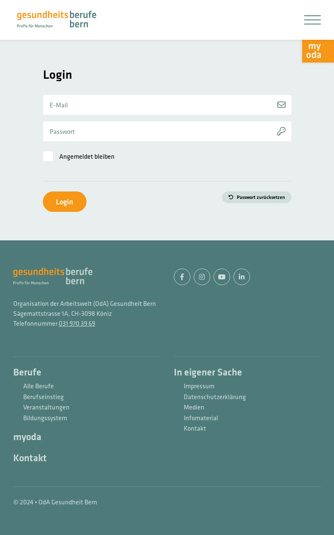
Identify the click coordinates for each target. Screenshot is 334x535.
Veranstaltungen (46, 407)
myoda (27, 437)
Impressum (199, 386)
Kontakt (30, 458)
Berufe (27, 372)
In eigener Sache (208, 372)
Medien (194, 407)
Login (64, 201)
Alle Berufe (38, 386)
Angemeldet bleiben (87, 156)
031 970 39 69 (77, 323)
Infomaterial (201, 418)
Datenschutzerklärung (215, 397)
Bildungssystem (45, 418)
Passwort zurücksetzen (261, 197)
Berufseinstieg (43, 397)
